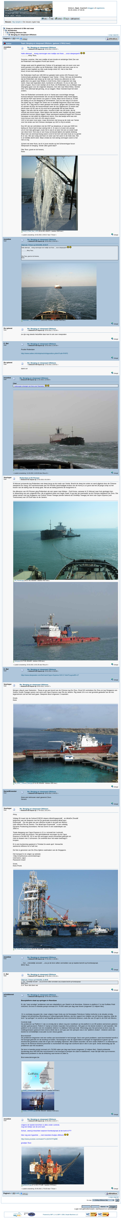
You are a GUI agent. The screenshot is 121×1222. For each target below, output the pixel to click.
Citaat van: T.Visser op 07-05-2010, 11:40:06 (34, 980)
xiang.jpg (16, 661)
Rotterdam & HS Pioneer (29, 478)
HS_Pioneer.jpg (18, 580)
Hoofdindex (12, 30)
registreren (100, 8)
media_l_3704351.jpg (28, 1111)
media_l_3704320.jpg (28, 1090)
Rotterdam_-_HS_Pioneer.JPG (31, 320)
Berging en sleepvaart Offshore (23, 35)
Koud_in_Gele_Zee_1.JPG (29, 231)
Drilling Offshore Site (17, 33)
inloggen (90, 8)
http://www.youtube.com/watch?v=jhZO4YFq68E (39, 1139)
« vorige (110, 35)
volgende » (116, 35)
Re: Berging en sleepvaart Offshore (41, 47)
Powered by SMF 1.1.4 (49, 1214)
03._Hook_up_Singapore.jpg (22, 949)
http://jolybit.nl (17, 22)
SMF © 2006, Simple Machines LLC (67, 1214)
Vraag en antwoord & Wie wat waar (20, 28)
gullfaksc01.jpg (26, 1185)
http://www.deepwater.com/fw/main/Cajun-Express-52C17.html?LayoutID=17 (50, 675)
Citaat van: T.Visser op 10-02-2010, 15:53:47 (34, 245)
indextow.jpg (17, 469)
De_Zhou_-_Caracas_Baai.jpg (22, 783)
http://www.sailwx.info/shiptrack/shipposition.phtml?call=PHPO (44, 353)
